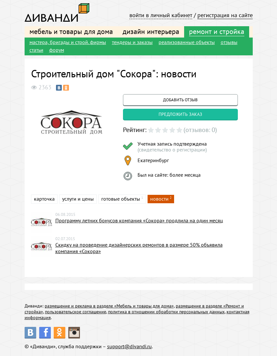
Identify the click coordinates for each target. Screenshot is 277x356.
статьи (36, 50)
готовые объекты (120, 198)
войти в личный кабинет (160, 15)
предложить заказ (180, 114)
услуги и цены (78, 198)
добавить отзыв (180, 100)
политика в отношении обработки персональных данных (166, 312)
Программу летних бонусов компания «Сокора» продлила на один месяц (139, 220)
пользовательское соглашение (75, 312)
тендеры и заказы (132, 42)
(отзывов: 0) (200, 130)
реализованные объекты (187, 42)
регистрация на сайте (225, 15)
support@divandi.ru (129, 346)
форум (56, 50)
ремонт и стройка (216, 31)
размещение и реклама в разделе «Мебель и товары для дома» (109, 306)
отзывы (229, 42)
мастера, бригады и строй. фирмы (67, 42)
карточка (44, 198)
